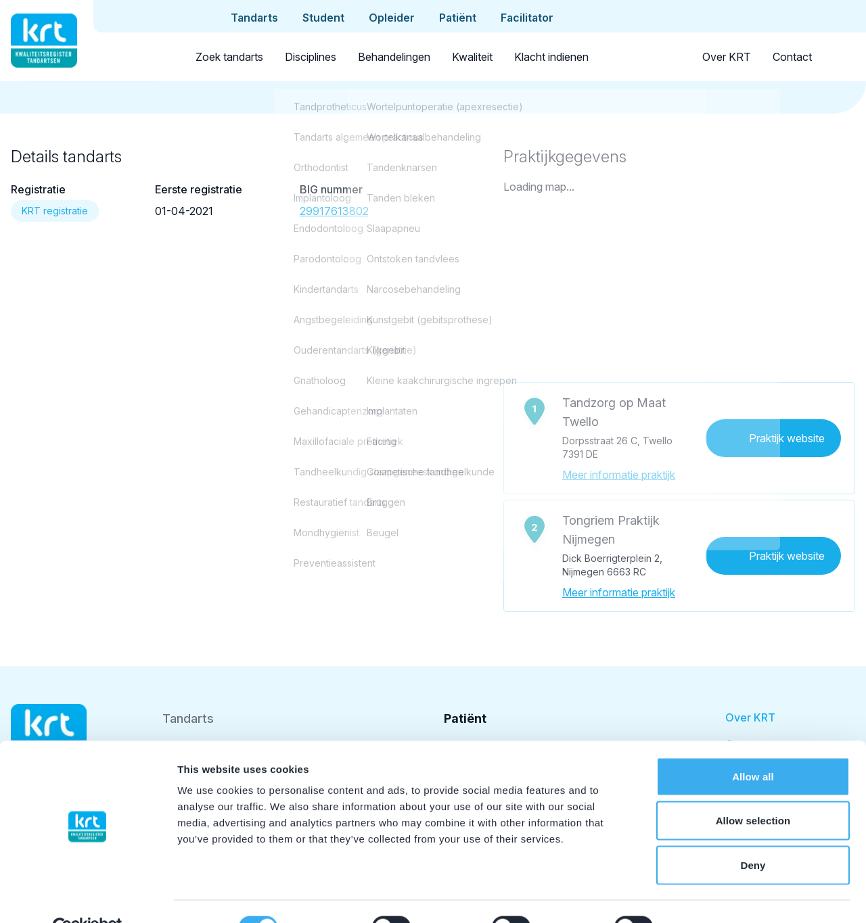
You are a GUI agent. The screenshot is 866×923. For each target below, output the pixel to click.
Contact (792, 57)
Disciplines (310, 57)
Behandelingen (394, 57)
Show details (710, 896)
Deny (752, 834)
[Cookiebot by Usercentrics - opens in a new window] (87, 896)
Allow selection (753, 790)
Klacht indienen (551, 57)
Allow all (753, 745)
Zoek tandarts (229, 57)
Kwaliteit (472, 57)
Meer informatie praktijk (618, 474)
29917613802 (334, 211)
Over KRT (726, 57)
